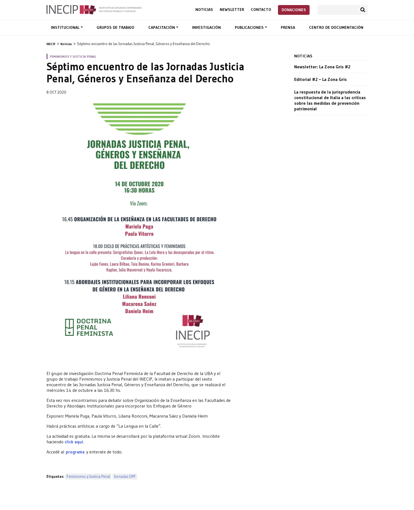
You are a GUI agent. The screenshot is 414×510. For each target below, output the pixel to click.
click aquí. (74, 441)
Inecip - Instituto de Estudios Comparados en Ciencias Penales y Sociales (94, 9)
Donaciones (294, 9)
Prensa (288, 27)
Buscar (362, 9)
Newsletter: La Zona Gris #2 (322, 66)
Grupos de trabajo (115, 27)
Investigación (206, 27)
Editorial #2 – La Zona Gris (320, 79)
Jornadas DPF (125, 476)
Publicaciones (250, 27)
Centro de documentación (336, 27)
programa (76, 452)
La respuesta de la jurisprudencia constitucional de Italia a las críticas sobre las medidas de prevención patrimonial (330, 100)
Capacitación (162, 27)
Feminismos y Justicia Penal (88, 476)
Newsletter (232, 9)
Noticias (204, 9)
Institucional (66, 27)
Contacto (261, 9)
